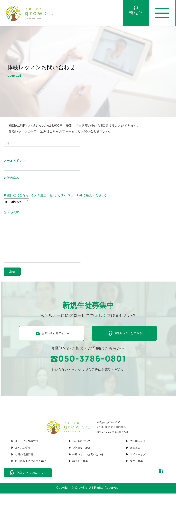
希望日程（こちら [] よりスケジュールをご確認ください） (56, 198)
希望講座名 (42, 182)
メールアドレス (42, 165)
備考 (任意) (42, 237)
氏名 (42, 147)
